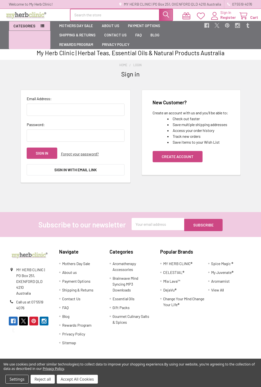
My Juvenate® (222, 273)
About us (110, 30)
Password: (36, 129)
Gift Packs (121, 308)
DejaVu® (169, 290)
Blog (154, 39)
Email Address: (39, 103)
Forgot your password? (80, 157)
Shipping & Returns (77, 39)
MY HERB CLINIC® (177, 264)
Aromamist (220, 282)
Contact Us (115, 39)
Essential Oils (124, 299)
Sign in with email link (75, 172)
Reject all (42, 379)
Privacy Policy (115, 49)
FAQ (138, 39)
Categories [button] (24, 30)
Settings (17, 379)
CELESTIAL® (173, 273)
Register (222, 20)
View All (217, 290)
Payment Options (144, 30)
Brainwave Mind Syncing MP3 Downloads (125, 285)
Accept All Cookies (77, 379)
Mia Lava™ (171, 282)
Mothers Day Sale (76, 30)
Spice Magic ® (222, 264)
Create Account (177, 161)
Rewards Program (76, 49)
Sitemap (69, 343)
